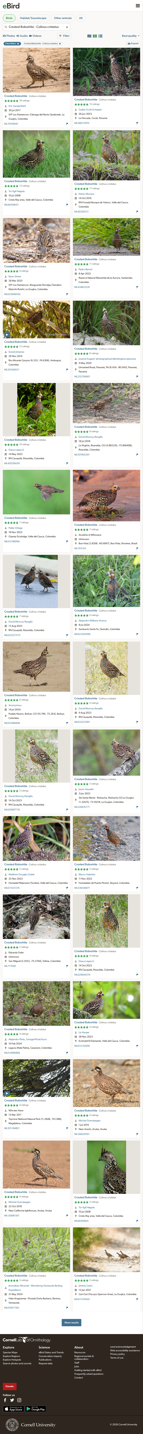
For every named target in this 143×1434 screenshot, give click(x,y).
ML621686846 (12, 723)
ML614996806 (12, 1053)
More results (72, 1322)
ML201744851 (11, 1128)
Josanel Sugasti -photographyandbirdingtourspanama (107, 359)
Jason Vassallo (86, 789)
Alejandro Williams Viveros (93, 620)
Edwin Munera (86, 194)
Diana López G (16, 450)
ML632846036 (12, 294)
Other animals (63, 18)
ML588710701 (82, 123)
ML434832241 (82, 287)
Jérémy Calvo (86, 1286)
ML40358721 (81, 212)
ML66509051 (11, 205)
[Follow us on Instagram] (19, 1400)
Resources (79, 1352)
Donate (10, 1386)
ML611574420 (82, 1299)
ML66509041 (81, 1221)
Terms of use (116, 1358)
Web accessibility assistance (125, 1350)
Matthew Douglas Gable (21, 874)
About (78, 1347)
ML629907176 (12, 809)
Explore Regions (11, 1356)
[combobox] (36, 27)
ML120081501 (11, 1215)
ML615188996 (12, 541)
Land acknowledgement (123, 1347)
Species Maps (10, 1352)
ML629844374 (82, 975)
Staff (76, 1363)
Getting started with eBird (87, 1370)
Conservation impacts (50, 1356)
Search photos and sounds (17, 1363)
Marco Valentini (87, 874)
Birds (9, 18)
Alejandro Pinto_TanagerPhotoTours (28, 1039)
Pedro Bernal (85, 269)
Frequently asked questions (88, 1374)
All (81, 18)
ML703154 (80, 548)
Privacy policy (117, 1354)
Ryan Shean (15, 276)
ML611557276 (12, 888)
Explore (8, 1347)
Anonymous (15, 705)
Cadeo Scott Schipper (90, 109)
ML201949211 (11, 369)
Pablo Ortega (15, 528)
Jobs (76, 1366)
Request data (45, 1363)
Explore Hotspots (12, 1360)
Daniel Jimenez (16, 352)
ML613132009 (82, 1046)
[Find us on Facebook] (5, 1400)
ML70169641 (11, 124)
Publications (45, 1360)
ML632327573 (12, 635)
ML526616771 (82, 807)
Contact (78, 1377)
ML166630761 (82, 1134)
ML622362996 (82, 634)
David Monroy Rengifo (91, 437)
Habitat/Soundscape (33, 18)
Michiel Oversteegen (90, 1120)
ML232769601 (82, 376)
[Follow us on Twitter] (12, 1400)
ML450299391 (12, 463)
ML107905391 (82, 455)
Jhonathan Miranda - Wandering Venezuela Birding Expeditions (35, 1288)
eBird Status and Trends (51, 1352)
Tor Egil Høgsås (17, 191)
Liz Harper (84, 1032)
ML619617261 (11, 1308)
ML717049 (10, 966)
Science (44, 1347)
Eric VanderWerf (17, 106)
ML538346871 (82, 888)
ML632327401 (82, 722)
